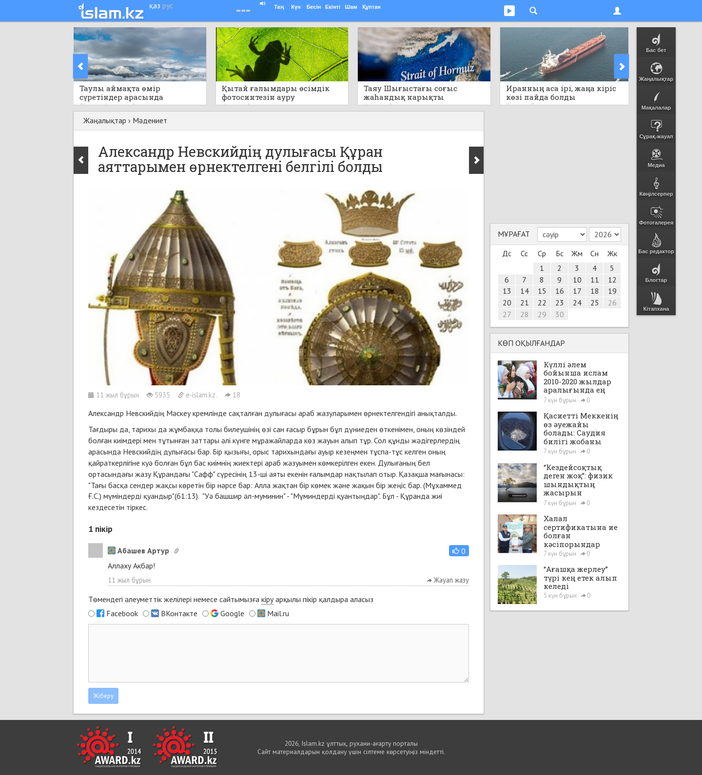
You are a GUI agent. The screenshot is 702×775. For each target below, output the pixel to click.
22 (542, 302)
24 (577, 302)
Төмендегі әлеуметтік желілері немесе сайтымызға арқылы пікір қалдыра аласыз (230, 599)
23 (559, 302)
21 (524, 302)
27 (507, 314)
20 (507, 302)
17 (577, 291)
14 (524, 291)
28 (524, 314)
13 (507, 291)
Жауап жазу (448, 580)
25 (594, 302)
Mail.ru (278, 613)
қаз (154, 5)
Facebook (122, 613)
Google (232, 613)
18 (594, 291)
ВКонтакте (179, 613)
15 (542, 291)
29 (542, 314)
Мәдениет (150, 120)
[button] (459, 550)
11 (594, 279)
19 (612, 291)
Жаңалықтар (104, 120)
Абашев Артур (138, 550)
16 (559, 291)
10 (577, 279)
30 (559, 314)
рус (167, 5)
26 (612, 302)
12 (612, 279)
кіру (267, 599)
